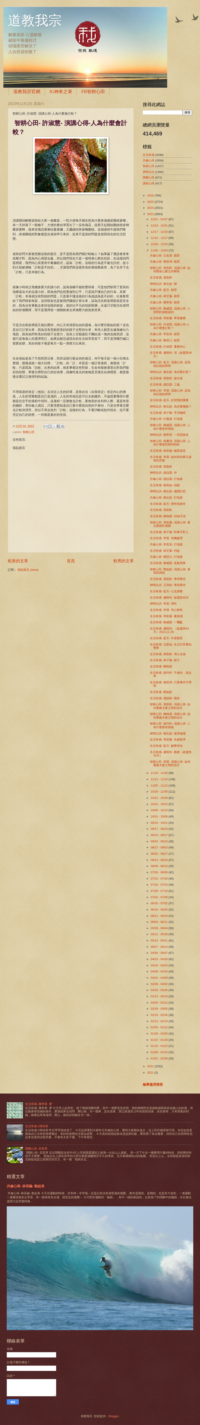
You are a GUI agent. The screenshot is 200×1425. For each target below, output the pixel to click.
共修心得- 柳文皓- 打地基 (166, 497)
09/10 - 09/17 (159, 835)
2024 (150, 207)
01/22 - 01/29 (159, 1040)
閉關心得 (148, 177)
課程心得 (148, 183)
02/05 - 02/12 (159, 1027)
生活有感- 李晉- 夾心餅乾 (166, 610)
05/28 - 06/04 (159, 928)
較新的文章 (18, 561)
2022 (150, 1066)
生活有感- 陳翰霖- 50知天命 (168, 516)
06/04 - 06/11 (159, 922)
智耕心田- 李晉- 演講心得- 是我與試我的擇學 (170, 392)
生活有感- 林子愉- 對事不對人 (169, 532)
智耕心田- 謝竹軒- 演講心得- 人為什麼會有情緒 (170, 725)
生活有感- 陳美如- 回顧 (165, 485)
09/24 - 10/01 (159, 822)
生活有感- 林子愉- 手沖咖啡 (168, 412)
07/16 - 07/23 (159, 884)
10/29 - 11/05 (159, 791)
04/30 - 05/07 (159, 952)
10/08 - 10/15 (159, 810)
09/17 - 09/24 (159, 828)
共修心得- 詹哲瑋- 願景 (165, 261)
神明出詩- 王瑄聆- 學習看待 (168, 585)
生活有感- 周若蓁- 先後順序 (168, 739)
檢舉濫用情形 (153, 1084)
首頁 (71, 561)
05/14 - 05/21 (159, 940)
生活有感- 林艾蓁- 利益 (165, 550)
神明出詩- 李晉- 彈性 (163, 603)
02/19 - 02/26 (159, 1015)
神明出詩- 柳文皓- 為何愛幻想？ (170, 372)
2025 (150, 201)
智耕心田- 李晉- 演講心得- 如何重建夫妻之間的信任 (170, 763)
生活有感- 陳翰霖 (161, 666)
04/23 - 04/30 (159, 959)
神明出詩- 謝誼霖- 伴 (163, 472)
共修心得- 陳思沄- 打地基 (166, 556)
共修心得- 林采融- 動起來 (25, 1186)
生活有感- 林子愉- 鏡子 (165, 660)
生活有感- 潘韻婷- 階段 (165, 698)
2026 (150, 195)
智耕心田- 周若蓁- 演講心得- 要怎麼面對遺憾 (170, 524)
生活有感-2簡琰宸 (36, 1126)
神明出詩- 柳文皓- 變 (163, 283)
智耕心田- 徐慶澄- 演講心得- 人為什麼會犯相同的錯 (170, 442)
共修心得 (148, 160)
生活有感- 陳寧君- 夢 (38, 1104)
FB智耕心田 (93, 91)
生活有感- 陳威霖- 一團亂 (166, 622)
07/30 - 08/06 (159, 872)
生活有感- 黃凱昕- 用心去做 (168, 654)
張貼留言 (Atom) (28, 569)
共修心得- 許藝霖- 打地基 (166, 419)
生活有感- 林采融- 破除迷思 (168, 450)
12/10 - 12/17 (159, 238)
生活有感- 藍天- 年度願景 (166, 638)
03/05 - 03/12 (159, 1002)
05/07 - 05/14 (159, 946)
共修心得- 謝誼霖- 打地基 (166, 479)
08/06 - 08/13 (159, 866)
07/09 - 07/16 (159, 891)
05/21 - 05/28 (159, 934)
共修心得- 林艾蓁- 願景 (165, 296)
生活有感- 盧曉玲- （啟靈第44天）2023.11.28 (169, 630)
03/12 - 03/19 (159, 996)
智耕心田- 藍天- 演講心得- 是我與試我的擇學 (170, 364)
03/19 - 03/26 (159, 990)
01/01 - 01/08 (159, 1058)
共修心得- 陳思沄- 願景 (165, 340)
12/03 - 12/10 (159, 244)
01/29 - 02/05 (159, 1033)
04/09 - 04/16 (159, 971)
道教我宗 (35, 20)
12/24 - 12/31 (159, 225)
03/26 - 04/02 (159, 984)
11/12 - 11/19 (159, 779)
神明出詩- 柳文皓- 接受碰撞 (168, 733)
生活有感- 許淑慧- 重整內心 (168, 346)
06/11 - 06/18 (159, 915)
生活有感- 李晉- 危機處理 (166, 538)
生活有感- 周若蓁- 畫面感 (166, 616)
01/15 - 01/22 (159, 1046)
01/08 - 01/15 (159, 1052)
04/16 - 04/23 (159, 965)
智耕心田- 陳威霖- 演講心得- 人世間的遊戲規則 (170, 310)
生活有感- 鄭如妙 (161, 692)
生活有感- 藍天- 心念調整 (166, 591)
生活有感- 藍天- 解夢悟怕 (166, 745)
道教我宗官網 (26, 91)
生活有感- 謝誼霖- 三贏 (165, 384)
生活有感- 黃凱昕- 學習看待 (168, 579)
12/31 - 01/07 (159, 219)
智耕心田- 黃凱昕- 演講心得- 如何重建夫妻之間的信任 (170, 706)
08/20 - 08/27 (159, 853)
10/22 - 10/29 (159, 798)
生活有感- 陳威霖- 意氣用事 (168, 563)
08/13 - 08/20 (159, 860)
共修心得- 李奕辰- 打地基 (166, 544)
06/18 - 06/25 (159, 909)
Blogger (113, 1416)
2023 (150, 214)
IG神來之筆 (60, 91)
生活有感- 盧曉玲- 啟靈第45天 (169, 597)
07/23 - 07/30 (159, 878)
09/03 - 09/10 (159, 841)
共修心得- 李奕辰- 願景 (165, 334)
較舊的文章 (123, 561)
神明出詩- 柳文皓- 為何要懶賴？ (170, 406)
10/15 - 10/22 (159, 804)
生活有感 (148, 155)
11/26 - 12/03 (159, 250)
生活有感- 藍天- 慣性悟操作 (168, 504)
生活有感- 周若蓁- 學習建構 (168, 318)
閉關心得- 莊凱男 (36, 1148)
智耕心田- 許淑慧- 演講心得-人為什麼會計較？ (169, 326)
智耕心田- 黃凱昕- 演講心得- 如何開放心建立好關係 (170, 269)
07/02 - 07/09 (159, 897)
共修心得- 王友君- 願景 (165, 255)
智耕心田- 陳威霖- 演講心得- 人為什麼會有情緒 (170, 426)
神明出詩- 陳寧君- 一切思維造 (169, 434)
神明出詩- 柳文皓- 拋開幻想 (168, 491)
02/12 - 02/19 (159, 1021)
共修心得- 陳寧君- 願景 (165, 302)
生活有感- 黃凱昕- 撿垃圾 (166, 378)
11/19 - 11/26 (159, 773)
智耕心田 (28, 432)
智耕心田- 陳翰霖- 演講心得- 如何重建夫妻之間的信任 (170, 715)
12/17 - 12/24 (159, 231)
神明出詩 (148, 172)
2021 (150, 1072)
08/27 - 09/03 (159, 847)
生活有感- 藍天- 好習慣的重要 (169, 400)
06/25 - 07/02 (159, 903)
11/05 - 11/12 (159, 785)
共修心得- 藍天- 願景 (163, 290)
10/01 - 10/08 (159, 816)
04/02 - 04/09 (159, 977)
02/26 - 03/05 (159, 1008)
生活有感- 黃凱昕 (161, 277)
